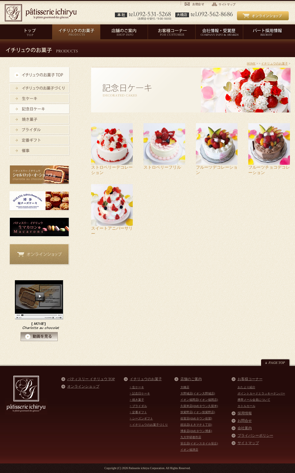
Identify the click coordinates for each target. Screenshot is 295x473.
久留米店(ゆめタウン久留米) (199, 406)
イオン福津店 (189, 449)
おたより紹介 (246, 387)
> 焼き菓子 (137, 399)
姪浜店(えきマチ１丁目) (196, 424)
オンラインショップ (83, 386)
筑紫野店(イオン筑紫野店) (197, 412)
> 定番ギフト (138, 412)
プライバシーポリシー (255, 435)
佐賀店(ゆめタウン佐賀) (196, 418)
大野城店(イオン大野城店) (197, 393)
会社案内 (245, 428)
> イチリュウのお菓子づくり (149, 424)
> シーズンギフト (141, 418)
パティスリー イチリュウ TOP (91, 379)
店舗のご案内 (191, 379)
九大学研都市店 (190, 437)
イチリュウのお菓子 (274, 63)
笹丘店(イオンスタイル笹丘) (199, 443)
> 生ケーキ (137, 387)
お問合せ (245, 421)
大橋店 (184, 387)
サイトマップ (248, 443)
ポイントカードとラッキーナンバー (261, 393)
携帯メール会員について (254, 399)
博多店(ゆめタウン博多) (196, 431)
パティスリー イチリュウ (41, 12)
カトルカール (246, 406)
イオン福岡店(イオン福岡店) (199, 399)
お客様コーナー (250, 379)
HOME (251, 63)
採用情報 (245, 413)
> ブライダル (138, 406)
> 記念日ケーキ (140, 393)
